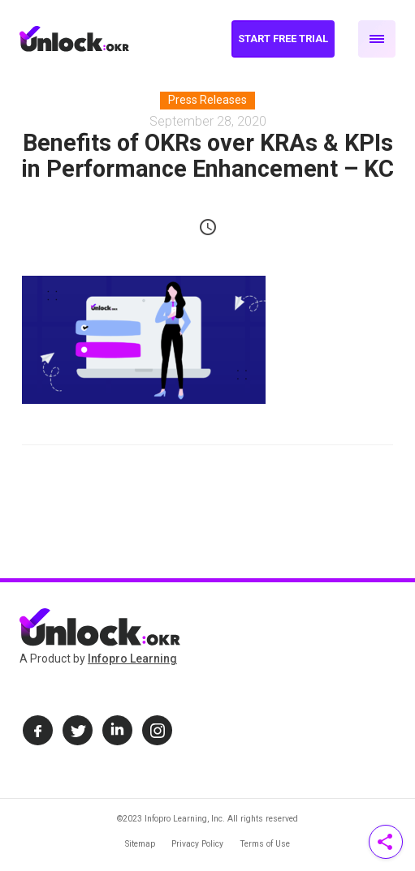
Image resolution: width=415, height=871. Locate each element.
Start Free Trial (283, 38)
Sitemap (140, 844)
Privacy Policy (197, 844)
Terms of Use (265, 844)
